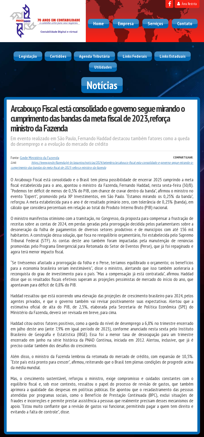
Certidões (58, 56)
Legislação (28, 56)
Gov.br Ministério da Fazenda (39, 157)
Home (98, 23)
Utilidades (103, 67)
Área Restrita (187, 4)
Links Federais (135, 56)
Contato (184, 23)
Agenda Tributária (94, 56)
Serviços (155, 23)
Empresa (126, 23)
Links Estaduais (172, 56)
